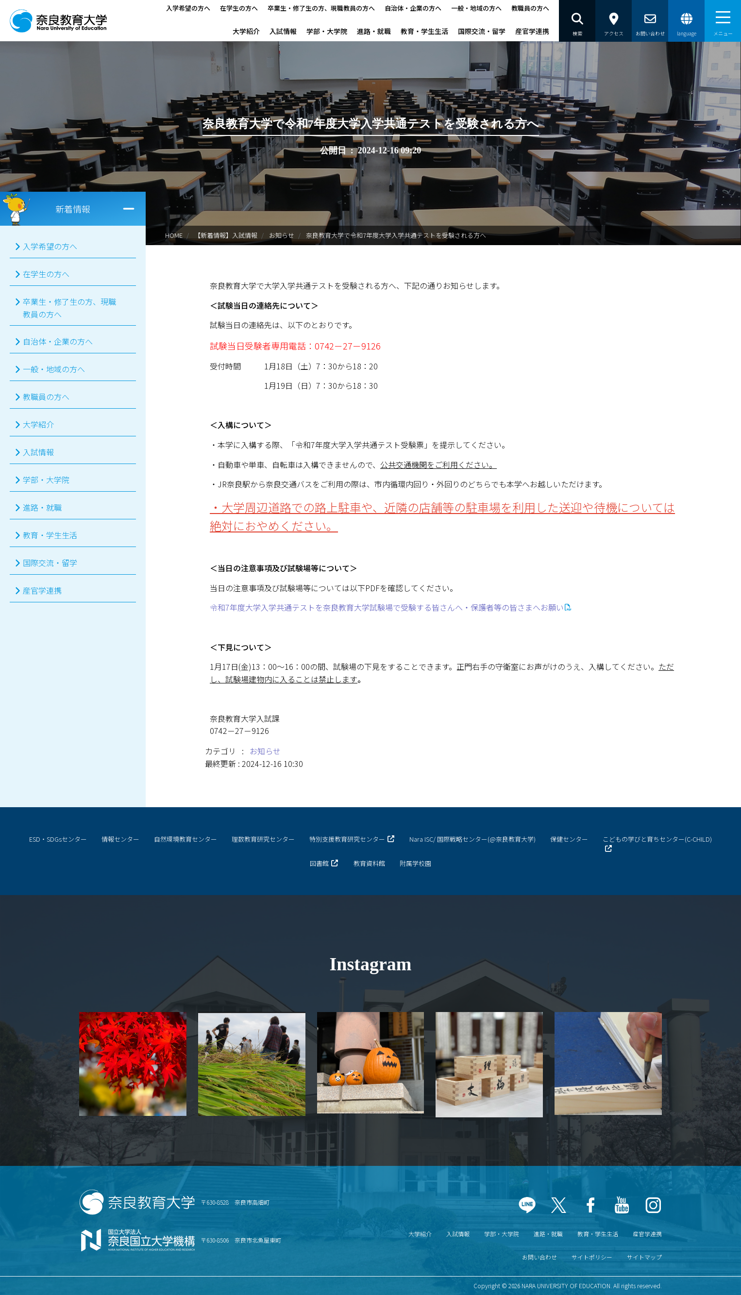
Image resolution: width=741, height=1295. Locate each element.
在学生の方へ (239, 8)
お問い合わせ (539, 1257)
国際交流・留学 (481, 31)
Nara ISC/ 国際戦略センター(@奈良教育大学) (472, 839)
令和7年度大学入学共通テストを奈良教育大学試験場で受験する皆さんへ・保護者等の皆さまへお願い (387, 607)
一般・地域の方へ (476, 8)
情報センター (120, 839)
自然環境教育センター (185, 839)
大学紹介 (246, 31)
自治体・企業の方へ (413, 8)
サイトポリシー (592, 1257)
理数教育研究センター (263, 839)
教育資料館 (369, 863)
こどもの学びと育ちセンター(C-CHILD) (657, 839)
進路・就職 (374, 31)
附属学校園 (415, 863)
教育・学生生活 (424, 31)
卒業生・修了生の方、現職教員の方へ (321, 8)
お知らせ (281, 235)
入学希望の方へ (188, 8)
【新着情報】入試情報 (225, 235)
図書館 (319, 863)
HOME (174, 235)
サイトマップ (644, 1257)
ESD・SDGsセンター (58, 839)
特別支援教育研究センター (347, 839)
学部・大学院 (326, 31)
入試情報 (283, 31)
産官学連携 (532, 31)
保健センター (569, 839)
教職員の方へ (530, 8)
